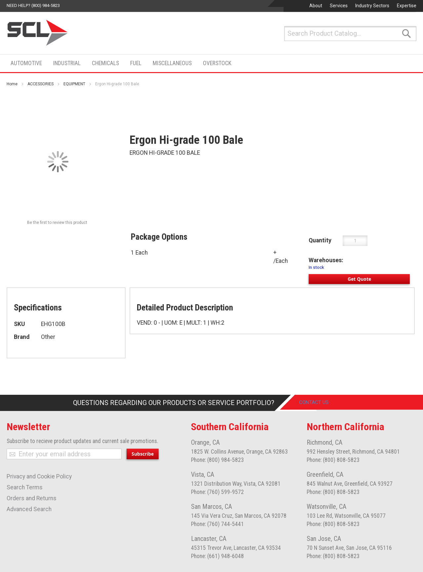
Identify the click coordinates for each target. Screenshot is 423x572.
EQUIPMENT (74, 84)
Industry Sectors (372, 5)
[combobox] (350, 33)
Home (12, 84)
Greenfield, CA (325, 474)
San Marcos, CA (211, 507)
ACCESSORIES (40, 84)
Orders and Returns (32, 498)
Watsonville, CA (326, 507)
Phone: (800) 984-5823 (217, 460)
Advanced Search (29, 509)
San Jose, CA (324, 539)
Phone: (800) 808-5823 (333, 460)
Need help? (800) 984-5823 (33, 5)
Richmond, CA (324, 442)
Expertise (406, 5)
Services (339, 5)
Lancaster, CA (208, 539)
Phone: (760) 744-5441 (217, 524)
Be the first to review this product (57, 222)
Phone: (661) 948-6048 (217, 556)
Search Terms (25, 487)
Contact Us (318, 403)
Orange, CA (205, 442)
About (315, 5)
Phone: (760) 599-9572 (217, 492)
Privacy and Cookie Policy (39, 476)
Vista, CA (202, 474)
